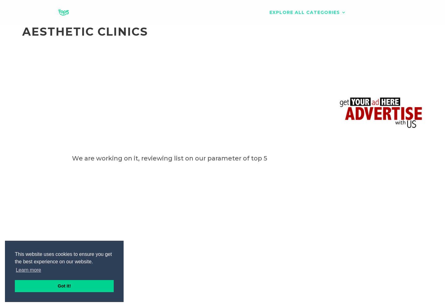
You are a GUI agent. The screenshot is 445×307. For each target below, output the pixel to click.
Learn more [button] (28, 270)
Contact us (371, 12)
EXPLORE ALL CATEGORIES (304, 12)
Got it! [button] (64, 285)
